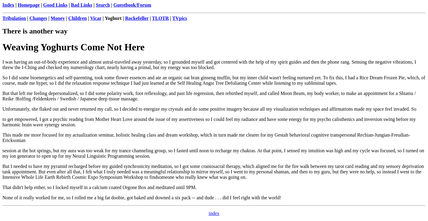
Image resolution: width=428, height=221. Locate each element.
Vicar (95, 18)
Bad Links (81, 5)
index (214, 213)
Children (77, 18)
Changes (38, 18)
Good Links (55, 5)
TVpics (179, 18)
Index (8, 5)
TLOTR (160, 18)
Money (58, 18)
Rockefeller (137, 18)
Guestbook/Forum (132, 5)
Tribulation (14, 18)
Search (103, 5)
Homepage (29, 5)
